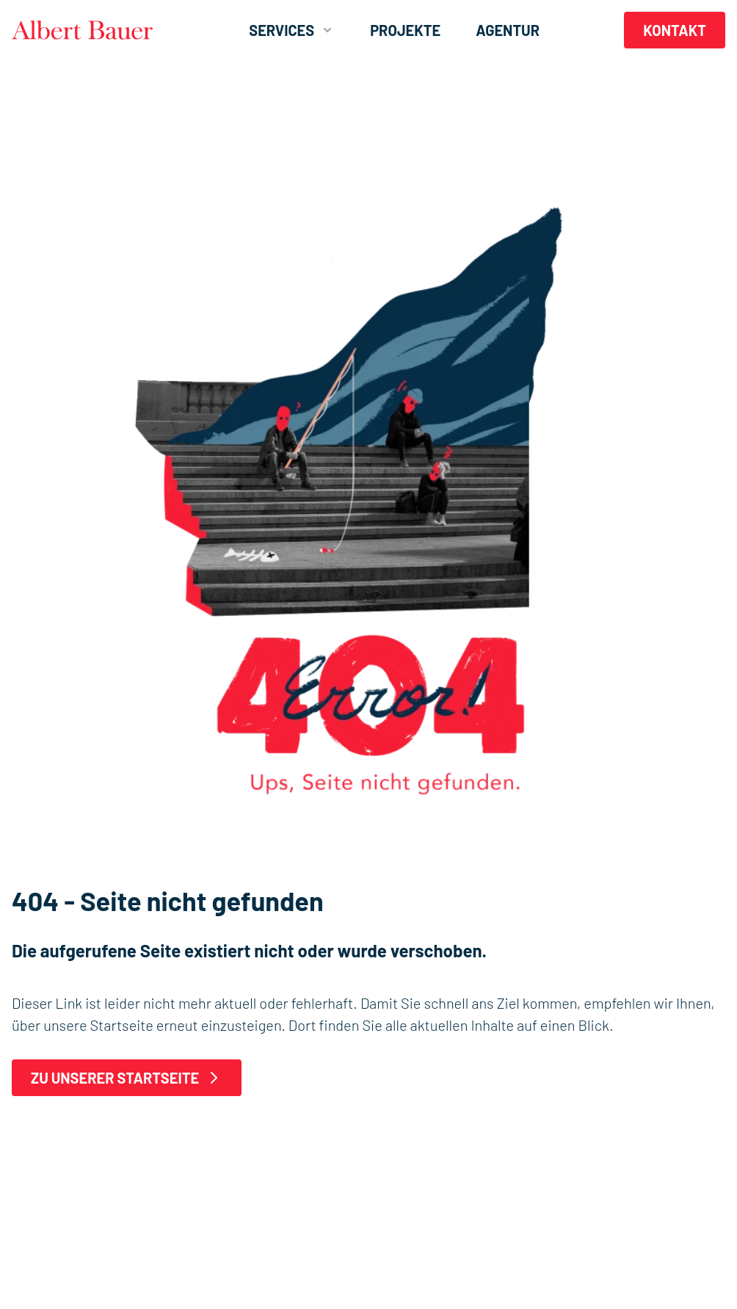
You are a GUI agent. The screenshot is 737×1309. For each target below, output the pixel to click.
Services (292, 30)
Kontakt (674, 30)
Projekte (405, 30)
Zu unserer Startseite (126, 1078)
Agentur (508, 30)
